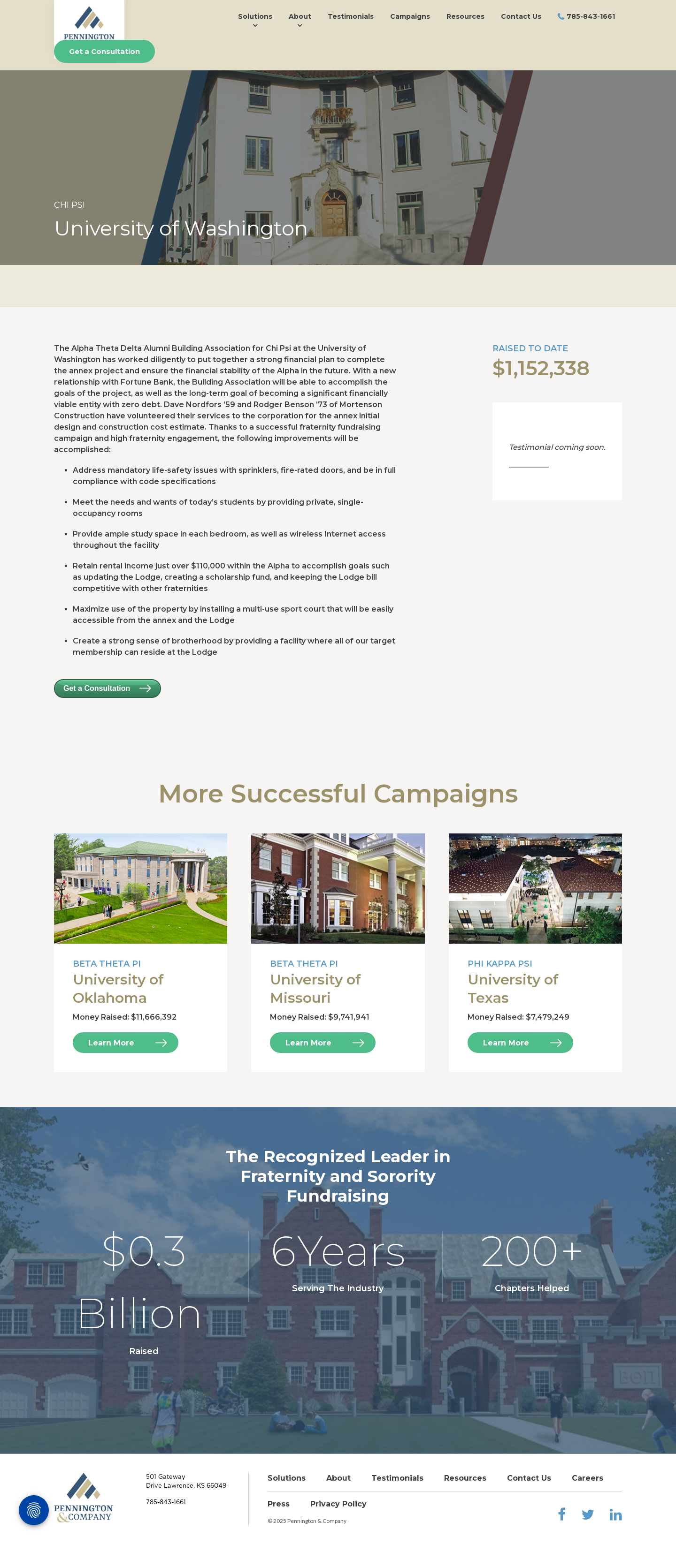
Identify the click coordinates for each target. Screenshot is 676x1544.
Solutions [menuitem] (255, 16)
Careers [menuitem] (587, 1478)
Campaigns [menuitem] (410, 16)
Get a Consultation (104, 51)
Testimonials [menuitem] (351, 16)
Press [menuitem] (279, 1503)
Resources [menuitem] (465, 16)
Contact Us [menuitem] (521, 16)
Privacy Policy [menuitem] (338, 1503)
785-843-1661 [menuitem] (591, 16)
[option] (338, 167)
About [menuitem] (300, 16)
